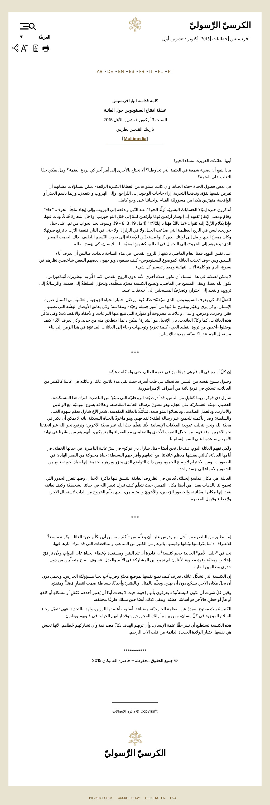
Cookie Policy (129, 798)
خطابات (219, 39)
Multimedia (135, 138)
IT (151, 71)
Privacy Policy (101, 798)
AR (99, 71)
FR (141, 71)
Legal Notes (155, 798)
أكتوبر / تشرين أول (180, 39)
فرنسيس (238, 39)
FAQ (173, 798)
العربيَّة (38, 39)
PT (170, 71)
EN (121, 71)
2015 (205, 39)
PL (160, 71)
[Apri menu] (23, 26)
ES (131, 71)
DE (110, 71)
